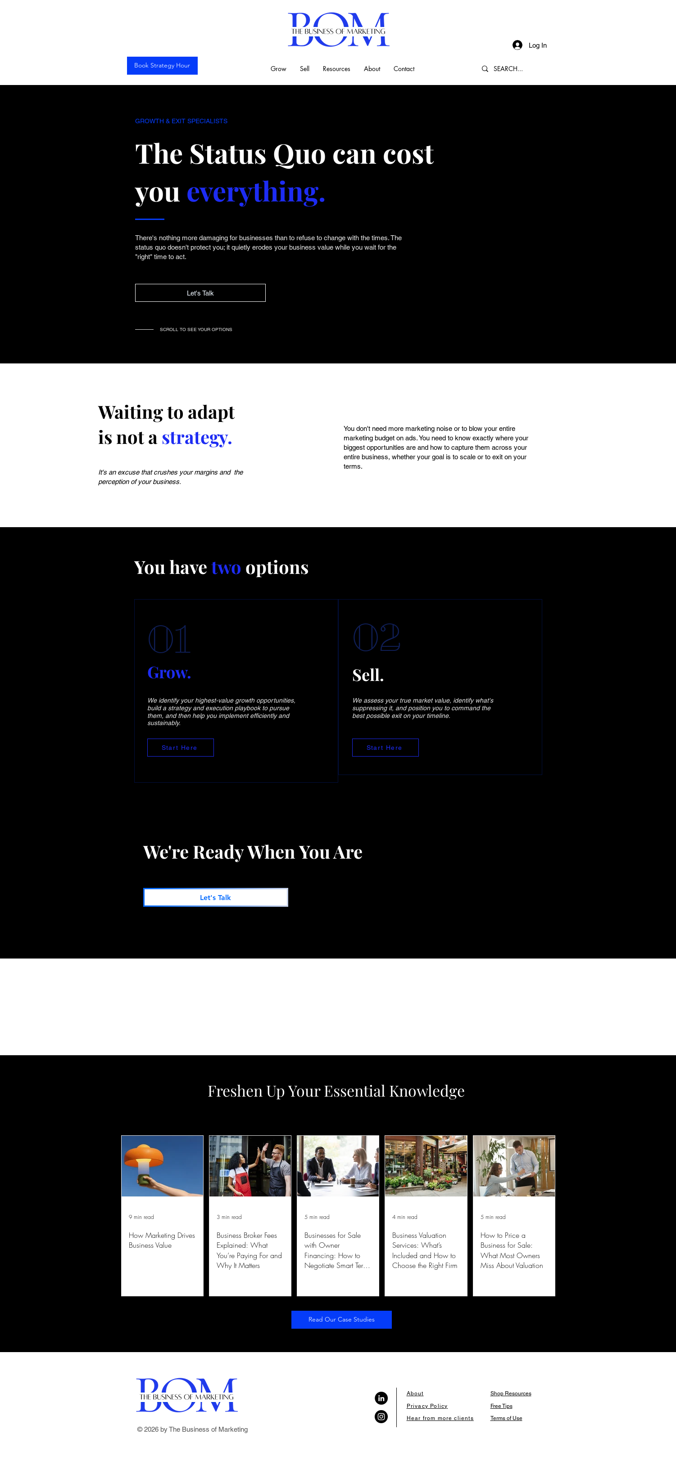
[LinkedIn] (381, 1398)
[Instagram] (381, 1416)
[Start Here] (180, 748)
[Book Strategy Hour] (162, 66)
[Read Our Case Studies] (341, 1320)
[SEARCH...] (515, 68)
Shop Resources (510, 1393)
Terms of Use (506, 1418)
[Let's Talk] (200, 293)
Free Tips (501, 1406)
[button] (278, 69)
